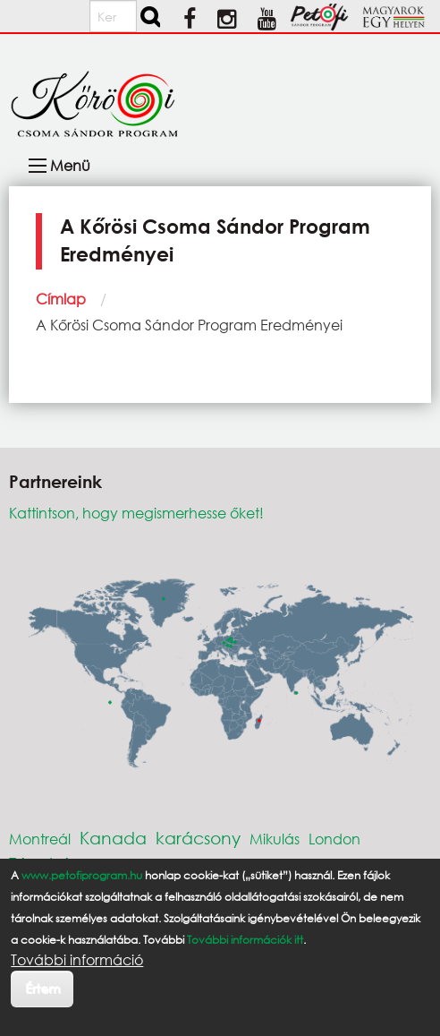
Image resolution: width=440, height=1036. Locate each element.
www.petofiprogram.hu (81, 875)
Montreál (40, 838)
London (334, 838)
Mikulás (275, 838)
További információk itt (245, 939)
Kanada (113, 837)
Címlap (61, 298)
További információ (77, 960)
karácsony (198, 837)
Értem (42, 988)
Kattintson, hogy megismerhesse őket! (136, 512)
